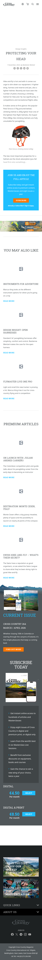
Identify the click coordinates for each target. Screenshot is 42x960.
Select (28, 793)
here (32, 206)
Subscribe (21, 200)
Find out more (13, 649)
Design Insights (20, 49)
